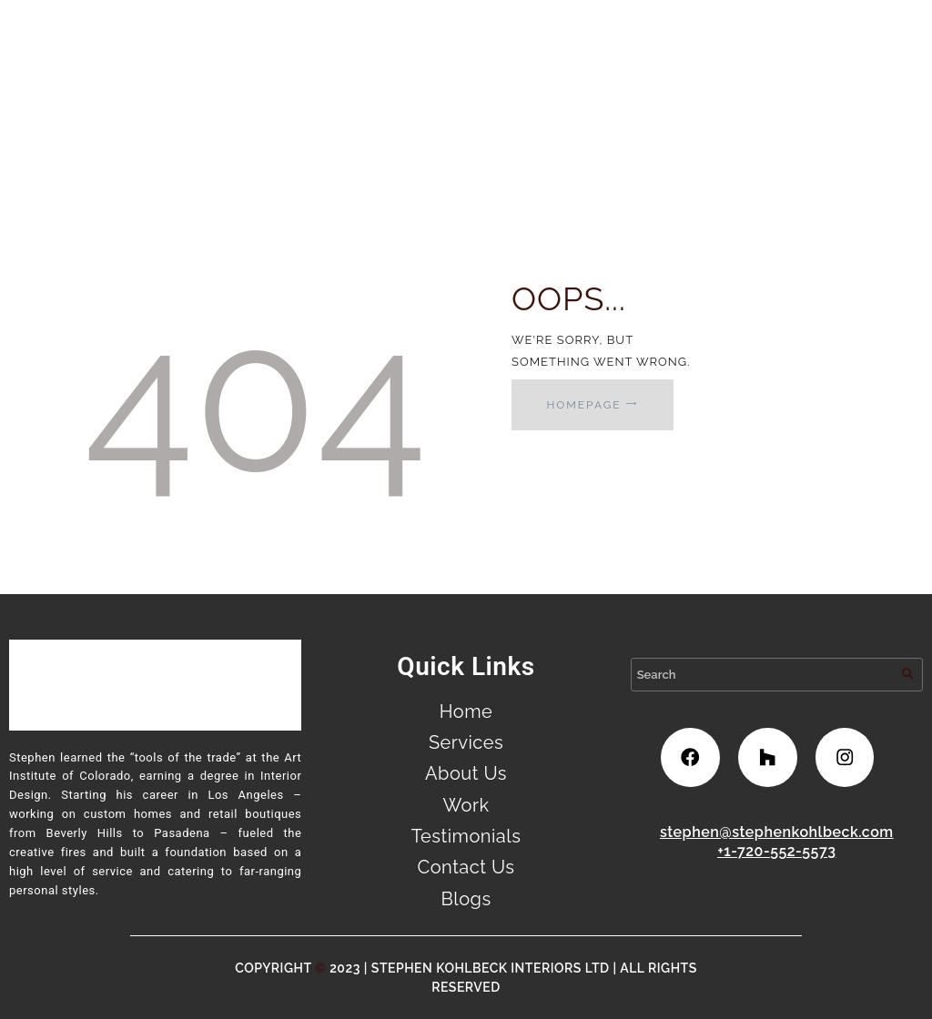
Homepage (583, 405)
